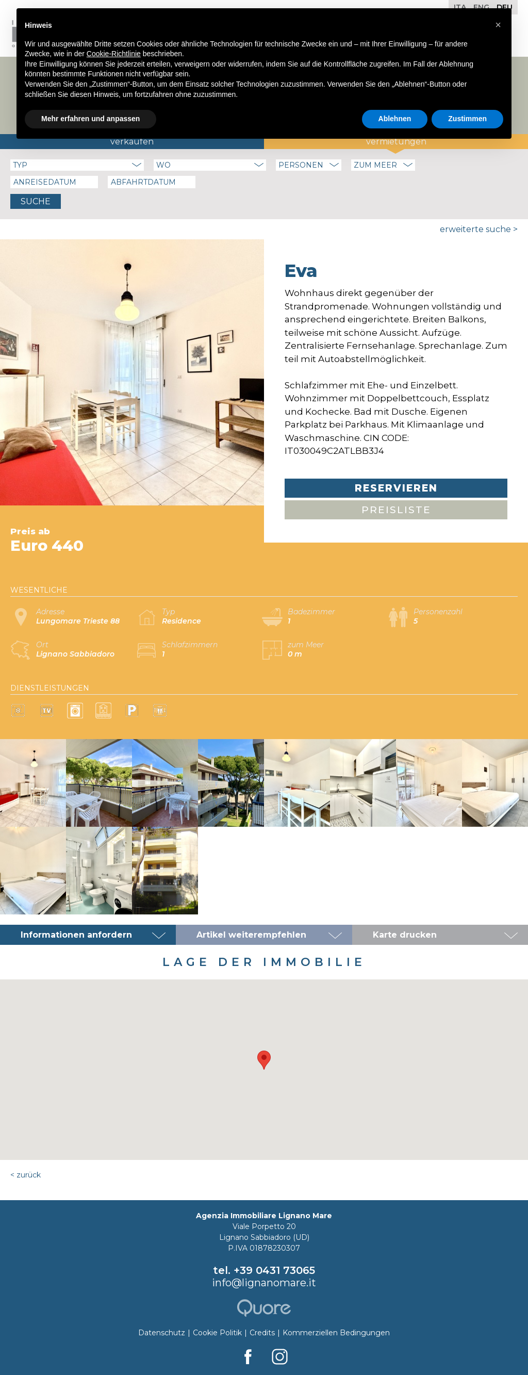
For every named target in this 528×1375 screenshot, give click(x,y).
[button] (264, 1060)
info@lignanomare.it (264, 1282)
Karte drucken (405, 935)
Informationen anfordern (76, 935)
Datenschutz (161, 1332)
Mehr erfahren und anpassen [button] (90, 118)
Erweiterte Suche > (479, 229)
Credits (262, 1332)
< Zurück (25, 1175)
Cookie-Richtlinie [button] (114, 54)
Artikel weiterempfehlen (251, 935)
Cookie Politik (217, 1332)
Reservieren (396, 488)
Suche (36, 201)
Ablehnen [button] (394, 118)
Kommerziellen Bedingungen (336, 1332)
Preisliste (396, 510)
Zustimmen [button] (467, 118)
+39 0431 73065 (274, 1270)
